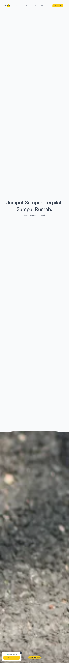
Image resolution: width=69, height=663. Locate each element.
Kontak (41, 5)
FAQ (35, 5)
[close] (21, 652)
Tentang (16, 5)
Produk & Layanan (26, 5)
